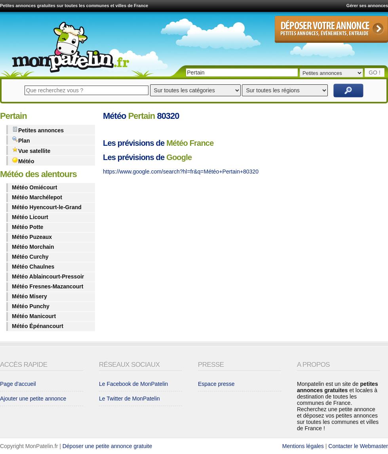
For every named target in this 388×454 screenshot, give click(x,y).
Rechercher (348, 90)
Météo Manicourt (34, 316)
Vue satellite (31, 150)
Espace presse (216, 384)
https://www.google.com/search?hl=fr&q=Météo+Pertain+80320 (181, 171)
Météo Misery (29, 296)
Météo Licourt (30, 217)
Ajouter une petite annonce (33, 398)
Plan (21, 140)
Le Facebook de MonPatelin (133, 384)
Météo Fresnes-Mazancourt (47, 286)
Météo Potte (27, 227)
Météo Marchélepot (37, 197)
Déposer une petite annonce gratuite (107, 446)
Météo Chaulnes (33, 266)
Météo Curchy (30, 257)
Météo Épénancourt (37, 326)
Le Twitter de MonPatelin (129, 398)
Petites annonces (38, 130)
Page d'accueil (18, 384)
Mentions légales (303, 446)
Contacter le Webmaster (358, 446)
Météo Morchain (33, 247)
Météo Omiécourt (34, 187)
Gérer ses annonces (367, 5)
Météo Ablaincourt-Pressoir (48, 276)
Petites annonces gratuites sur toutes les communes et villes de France (74, 5)
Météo (23, 160)
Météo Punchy (30, 306)
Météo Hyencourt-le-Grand (47, 207)
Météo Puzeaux (32, 237)
